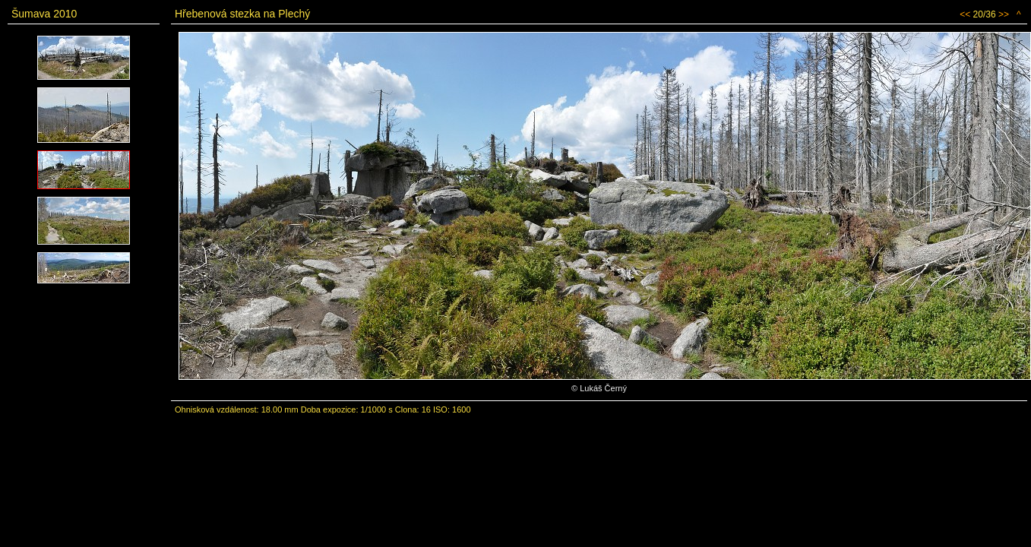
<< (965, 14)
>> (1003, 14)
